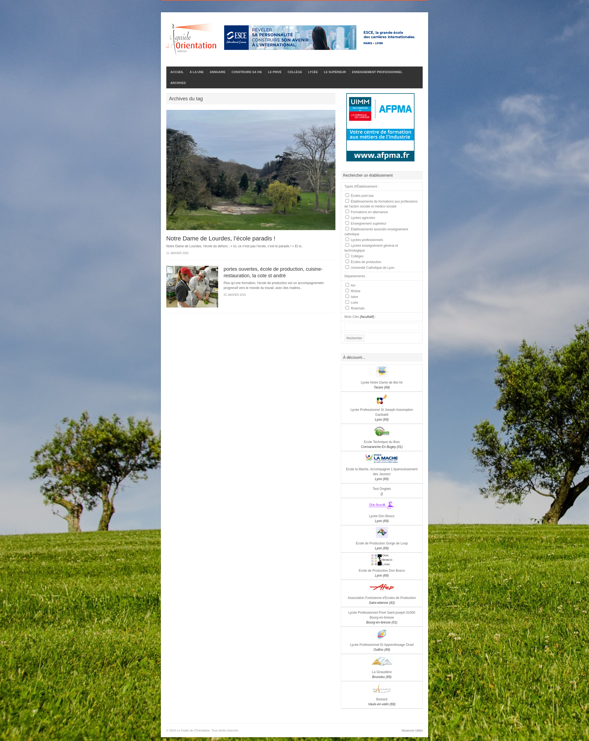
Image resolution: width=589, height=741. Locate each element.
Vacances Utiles (412, 730)
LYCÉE (313, 72)
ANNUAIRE (218, 72)
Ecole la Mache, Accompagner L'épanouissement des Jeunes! (381, 474)
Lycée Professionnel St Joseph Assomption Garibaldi (381, 414)
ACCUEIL (177, 72)
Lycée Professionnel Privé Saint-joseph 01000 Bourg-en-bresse (381, 617)
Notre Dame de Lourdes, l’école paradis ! (220, 238)
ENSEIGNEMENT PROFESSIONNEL (377, 72)
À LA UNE (197, 72)
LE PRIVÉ (275, 72)
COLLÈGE (295, 72)
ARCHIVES (178, 83)
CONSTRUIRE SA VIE (247, 72)
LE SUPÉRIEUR (335, 72)
